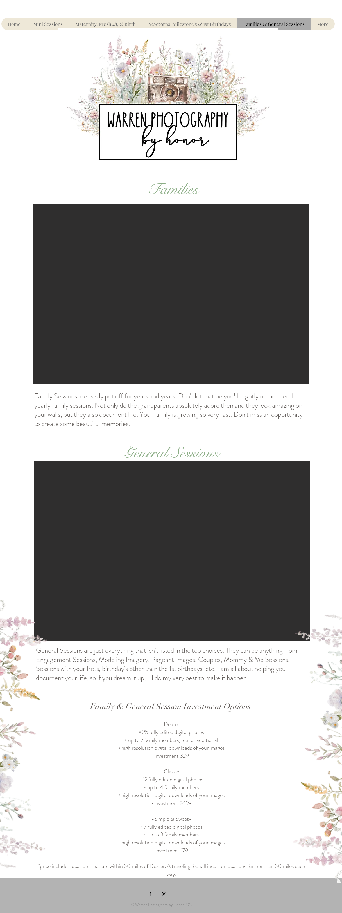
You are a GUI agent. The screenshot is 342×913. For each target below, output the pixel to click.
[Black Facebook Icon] (150, 894)
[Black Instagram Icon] (164, 894)
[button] (171, 294)
